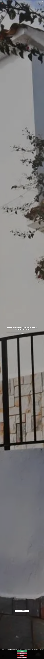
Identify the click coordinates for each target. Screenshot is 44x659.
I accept (22, 651)
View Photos (22, 610)
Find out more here (22, 657)
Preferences (22, 653)
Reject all (22, 655)
